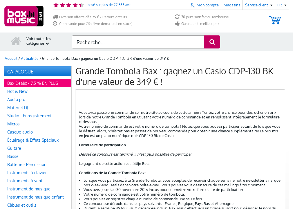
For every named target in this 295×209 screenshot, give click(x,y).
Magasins (232, 5)
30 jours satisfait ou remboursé (202, 17)
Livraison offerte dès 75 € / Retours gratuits (90, 17)
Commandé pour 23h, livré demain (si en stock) (93, 23)
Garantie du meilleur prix (197, 23)
